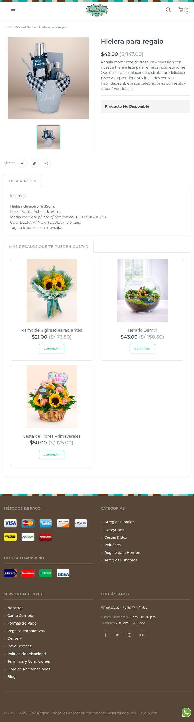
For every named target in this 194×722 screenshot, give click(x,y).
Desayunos (114, 530)
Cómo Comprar (21, 615)
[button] (13, 10)
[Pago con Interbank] (45, 573)
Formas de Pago (22, 623)
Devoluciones (19, 646)
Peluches (112, 545)
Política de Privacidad (26, 654)
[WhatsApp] (186, 713)
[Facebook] (22, 163)
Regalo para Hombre (122, 552)
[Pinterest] (141, 634)
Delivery (14, 638)
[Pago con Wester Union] (10, 537)
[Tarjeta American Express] (45, 523)
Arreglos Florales (119, 522)
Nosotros (15, 608)
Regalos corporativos (26, 631)
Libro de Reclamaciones (28, 669)
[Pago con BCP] (10, 573)
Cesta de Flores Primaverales (51, 436)
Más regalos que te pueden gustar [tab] (48, 246)
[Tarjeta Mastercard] (28, 523)
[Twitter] (34, 163)
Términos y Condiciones (28, 661)
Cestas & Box (115, 537)
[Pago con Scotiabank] (28, 573)
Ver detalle (123, 88)
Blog (11, 676)
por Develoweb (143, 713)
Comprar (52, 348)
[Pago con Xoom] (28, 537)
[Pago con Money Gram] (45, 537)
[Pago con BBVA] (63, 573)
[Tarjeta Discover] (63, 523)
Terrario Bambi (142, 330)
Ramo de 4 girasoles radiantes (51, 330)
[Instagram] (46, 163)
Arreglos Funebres (120, 560)
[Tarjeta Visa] (10, 523)
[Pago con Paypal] (80, 523)
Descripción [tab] (23, 181)
